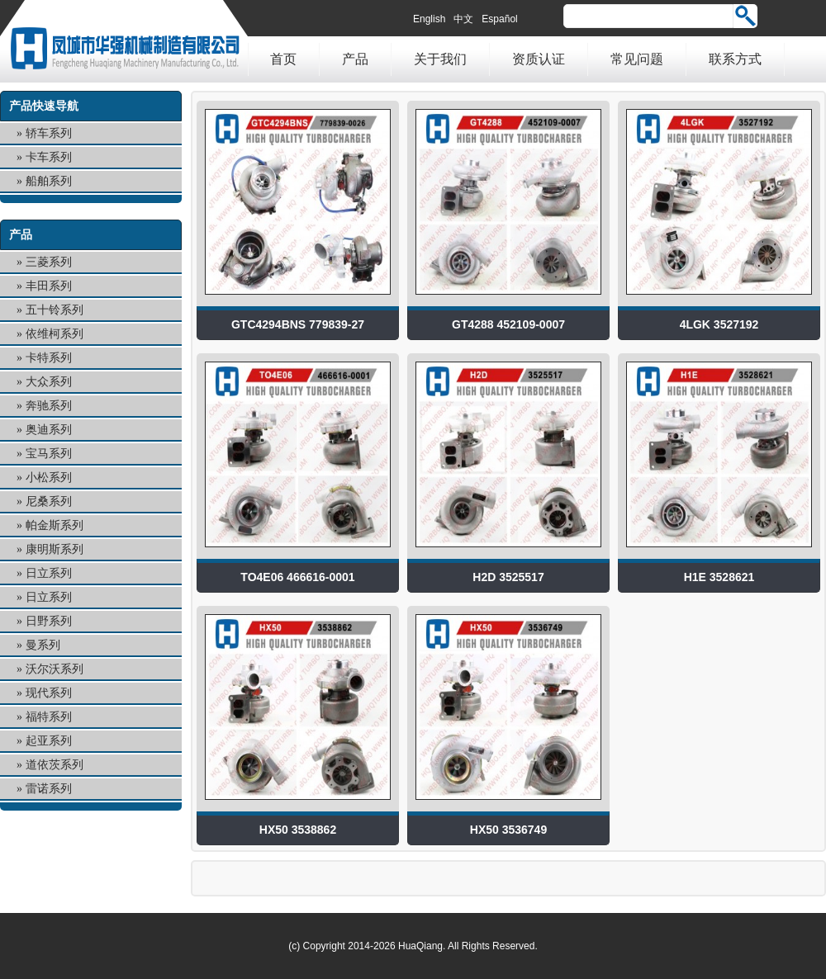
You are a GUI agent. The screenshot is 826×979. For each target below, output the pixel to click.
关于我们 (440, 59)
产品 (355, 59)
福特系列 (49, 717)
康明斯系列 (54, 549)
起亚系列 (49, 741)
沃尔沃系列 (54, 669)
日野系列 (49, 621)
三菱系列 (49, 262)
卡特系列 (49, 358)
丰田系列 (49, 286)
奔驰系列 (49, 406)
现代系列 (49, 693)
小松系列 (49, 477)
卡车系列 (49, 157)
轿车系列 (49, 133)
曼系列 (43, 645)
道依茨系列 (54, 765)
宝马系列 (49, 453)
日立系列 (49, 573)
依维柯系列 (54, 334)
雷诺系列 (49, 789)
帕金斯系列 (54, 525)
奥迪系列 (49, 429)
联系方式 (735, 59)
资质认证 (538, 59)
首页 (283, 59)
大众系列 (49, 382)
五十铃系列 (54, 310)
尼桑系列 (49, 501)
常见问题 (636, 59)
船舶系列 (49, 181)
